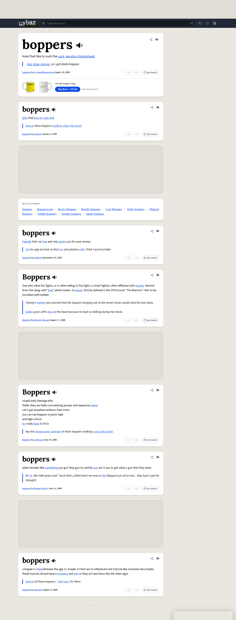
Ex (31, 476)
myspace (62, 574)
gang (141, 286)
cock (61, 56)
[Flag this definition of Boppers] (157, 275)
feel (61, 582)
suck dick (48, 118)
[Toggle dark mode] (207, 23)
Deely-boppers (136, 209)
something (51, 468)
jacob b (37, 134)
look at (30, 126)
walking (57, 126)
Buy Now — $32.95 (67, 89)
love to (38, 118)
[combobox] (117, 23)
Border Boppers (91, 209)
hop (44, 242)
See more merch (90, 89)
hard (36, 424)
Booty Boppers (67, 209)
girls (25, 118)
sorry (67, 582)
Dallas (29, 312)
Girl (28, 249)
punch (78, 290)
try (24, 424)
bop (50, 290)
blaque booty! (41, 488)
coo (95, 468)
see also (71, 56)
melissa (37, 257)
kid (40, 569)
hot (104, 476)
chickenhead (86, 56)
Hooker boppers (71, 214)
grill (81, 249)
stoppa (45, 64)
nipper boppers (95, 214)
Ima (29, 64)
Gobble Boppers (47, 214)
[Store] (200, 23)
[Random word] (191, 23)
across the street (103, 432)
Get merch (150, 72)
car (61, 249)
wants (62, 242)
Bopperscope (45, 209)
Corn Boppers (114, 209)
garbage (55, 432)
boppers (26, 72)
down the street (72, 126)
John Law (38, 440)
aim (76, 574)
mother (41, 303)
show (36, 64)
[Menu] (215, 23)
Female (26, 242)
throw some (42, 432)
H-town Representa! (44, 72)
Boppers (26, 320)
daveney (38, 590)
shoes (94, 405)
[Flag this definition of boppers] (156, 39)
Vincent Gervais (41, 320)
